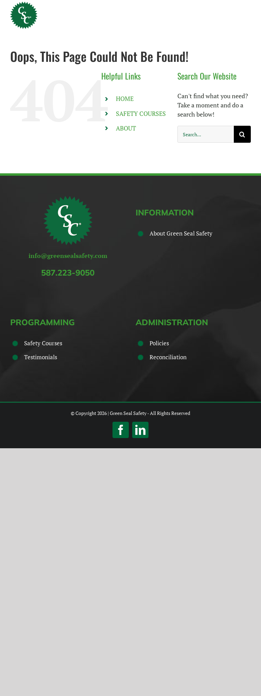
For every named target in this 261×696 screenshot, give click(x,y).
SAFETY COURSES (141, 113)
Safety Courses (43, 343)
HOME (125, 98)
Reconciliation (168, 357)
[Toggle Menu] (246, 15)
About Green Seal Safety (181, 233)
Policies (159, 343)
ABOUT (126, 128)
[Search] (242, 134)
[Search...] (205, 134)
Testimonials (40, 357)
